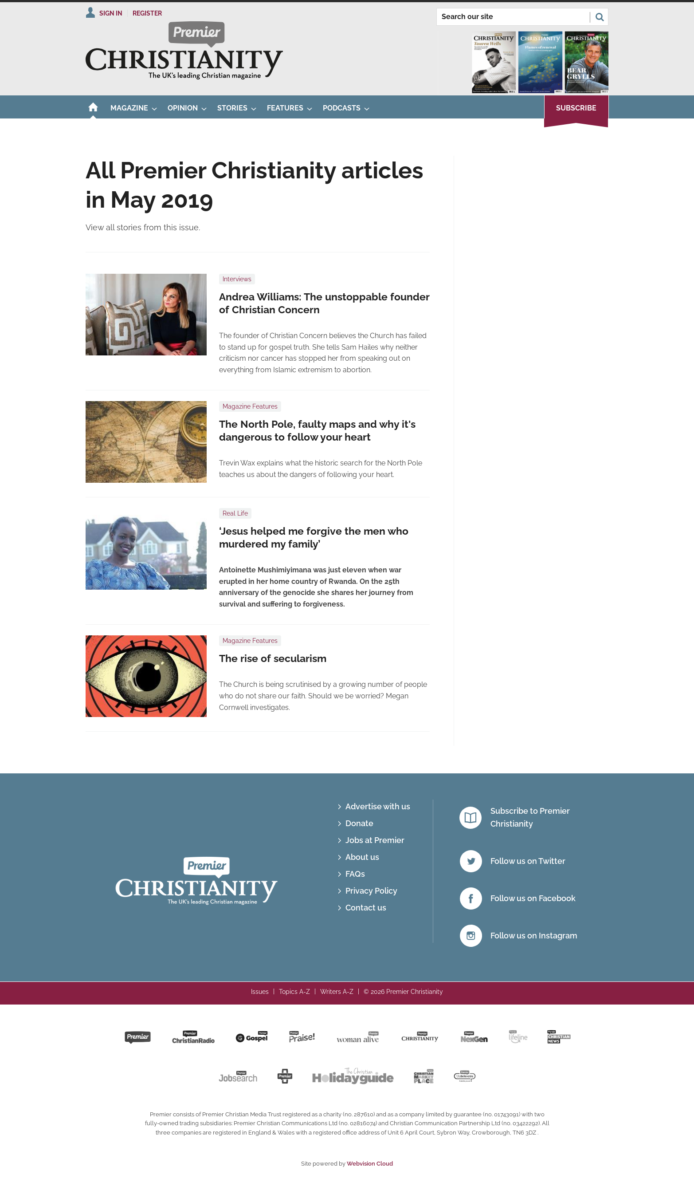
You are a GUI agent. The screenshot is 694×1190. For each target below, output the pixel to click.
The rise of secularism (272, 658)
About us (362, 857)
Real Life (235, 513)
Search (599, 17)
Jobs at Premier (374, 840)
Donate (359, 823)
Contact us (365, 907)
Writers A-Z (336, 991)
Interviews (237, 279)
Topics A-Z (294, 991)
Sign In (110, 13)
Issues (260, 991)
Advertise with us (377, 806)
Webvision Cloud (370, 1163)
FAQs (355, 874)
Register (147, 13)
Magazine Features (250, 406)
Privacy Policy (371, 890)
